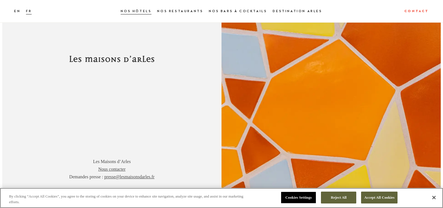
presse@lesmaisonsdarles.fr (129, 176)
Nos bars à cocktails (238, 11)
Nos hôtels (136, 11)
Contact (416, 11)
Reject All (339, 197)
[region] (221, 198)
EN (17, 11)
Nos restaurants (180, 11)
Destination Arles (297, 11)
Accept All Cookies (379, 197)
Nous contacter (111, 169)
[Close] (434, 197)
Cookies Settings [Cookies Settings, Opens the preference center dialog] (298, 197)
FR (29, 11)
